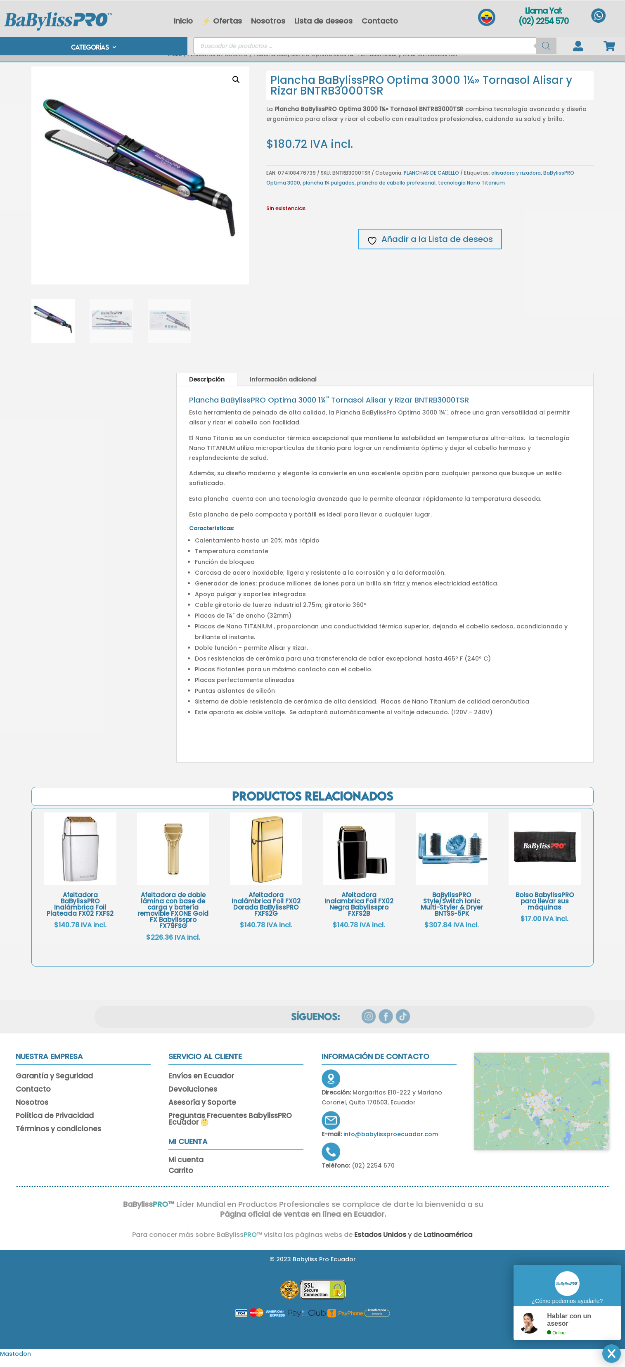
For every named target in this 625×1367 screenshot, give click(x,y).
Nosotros (268, 21)
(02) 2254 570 (543, 21)
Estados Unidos (355, 1242)
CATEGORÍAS (90, 47)
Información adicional (283, 387)
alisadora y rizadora (516, 180)
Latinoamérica (423, 1242)
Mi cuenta (186, 1169)
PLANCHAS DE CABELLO (217, 62)
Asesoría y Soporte (202, 1111)
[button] (236, 87)
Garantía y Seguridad (54, 1084)
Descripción (207, 387)
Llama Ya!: (543, 11)
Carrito (180, 1179)
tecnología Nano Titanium (471, 190)
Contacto (380, 21)
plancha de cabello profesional (396, 190)
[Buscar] (546, 46)
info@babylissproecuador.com (390, 1142)
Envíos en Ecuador (201, 1084)
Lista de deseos (323, 21)
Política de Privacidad (55, 1124)
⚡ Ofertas (222, 21)
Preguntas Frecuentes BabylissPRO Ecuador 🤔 (230, 1127)
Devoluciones (192, 1098)
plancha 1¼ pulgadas (329, 190)
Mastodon (15, 1362)
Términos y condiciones (58, 1137)
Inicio (183, 21)
